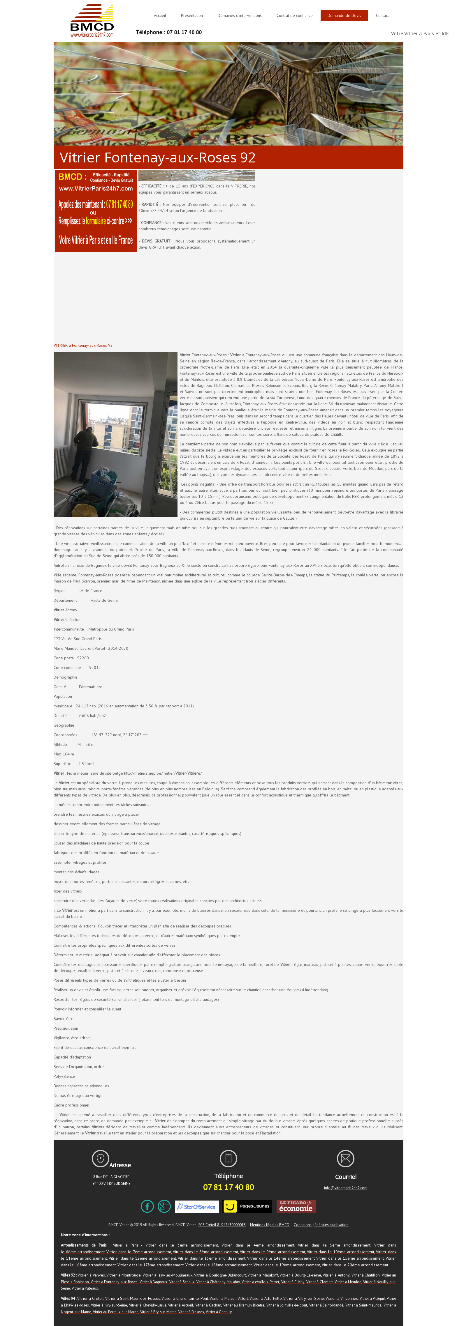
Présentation (192, 15)
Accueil (160, 15)
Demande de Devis (344, 15)
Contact (382, 15)
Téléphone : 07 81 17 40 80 (169, 32)
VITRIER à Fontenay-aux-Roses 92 (83, 345)
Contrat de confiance (295, 15)
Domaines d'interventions (240, 15)
